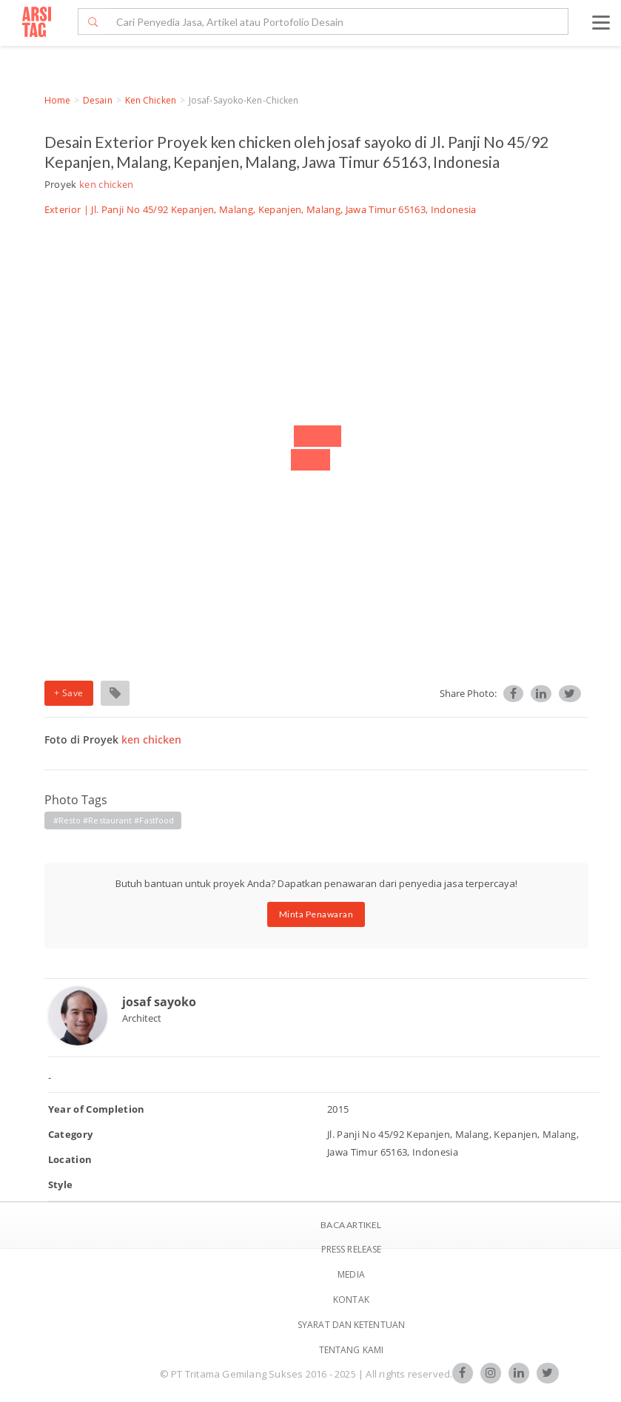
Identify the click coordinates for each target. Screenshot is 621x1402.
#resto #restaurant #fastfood (114, 820)
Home (57, 100)
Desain (98, 100)
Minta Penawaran (316, 914)
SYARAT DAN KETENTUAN (351, 1324)
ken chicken (150, 100)
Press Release (351, 1249)
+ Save (69, 693)
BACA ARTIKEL (350, 1224)
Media (351, 1274)
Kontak (351, 1299)
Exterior (62, 209)
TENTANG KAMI (351, 1350)
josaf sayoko (159, 1002)
